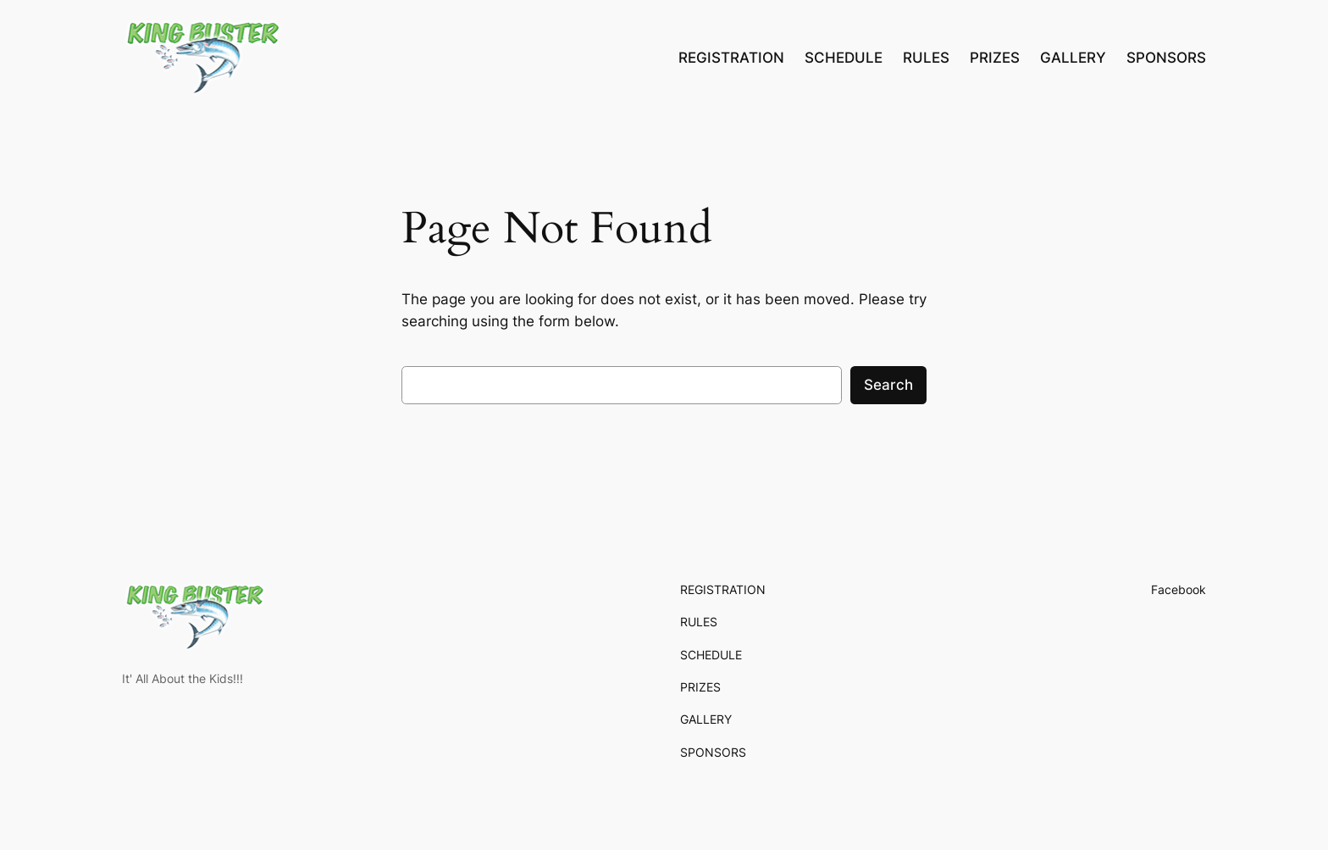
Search (888, 384)
